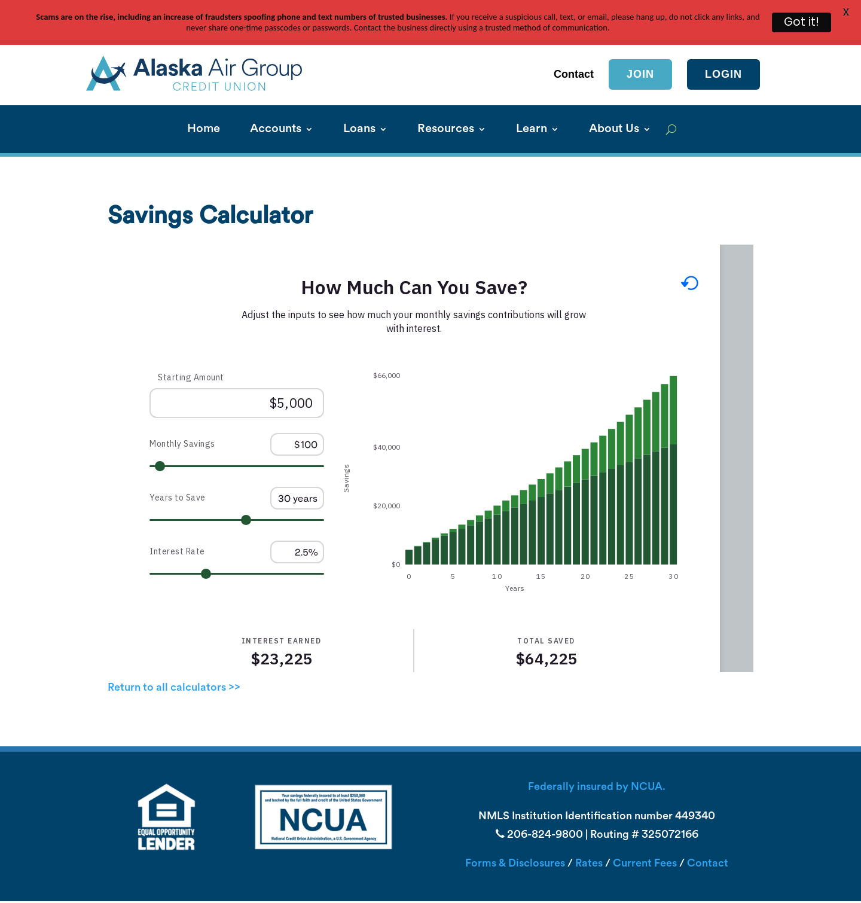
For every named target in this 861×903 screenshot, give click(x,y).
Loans (359, 108)
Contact (707, 841)
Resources (445, 108)
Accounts (275, 108)
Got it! (801, 22)
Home (203, 108)
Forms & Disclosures (515, 841)
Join (640, 52)
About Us (614, 108)
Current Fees (645, 841)
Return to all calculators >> (174, 666)
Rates (589, 841)
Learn (531, 108)
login (723, 52)
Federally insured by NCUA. (596, 765)
